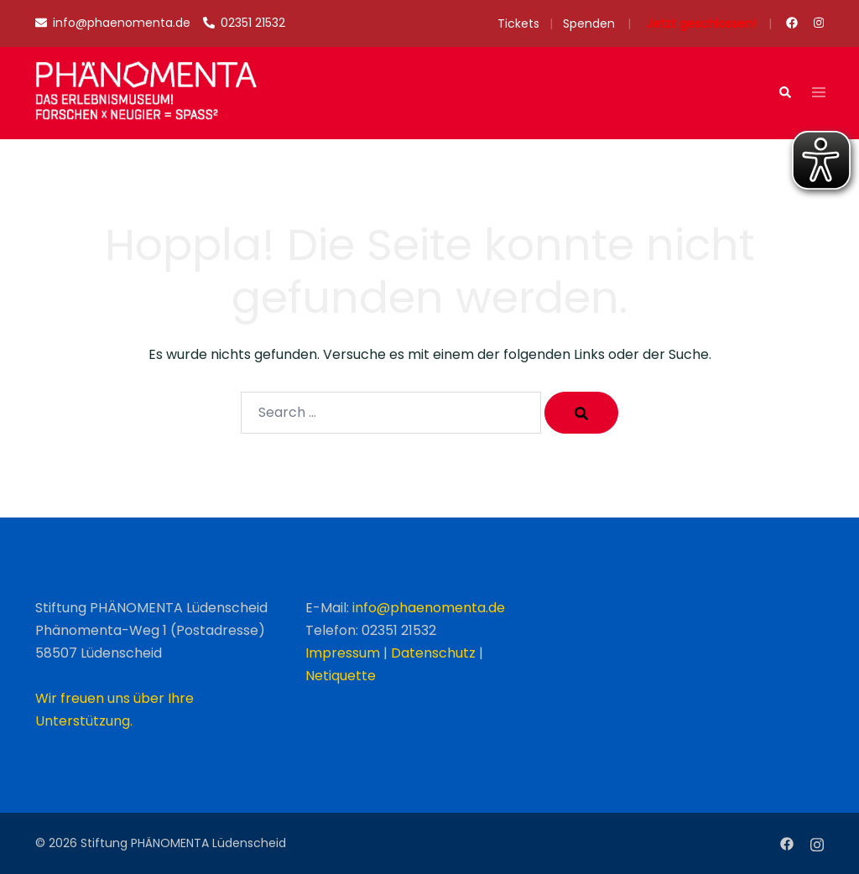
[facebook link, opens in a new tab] (791, 22)
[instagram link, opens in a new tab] (817, 22)
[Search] (581, 413)
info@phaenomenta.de (428, 607)
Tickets (518, 23)
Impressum (342, 653)
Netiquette (340, 675)
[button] (784, 93)
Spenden (589, 23)
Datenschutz (433, 653)
